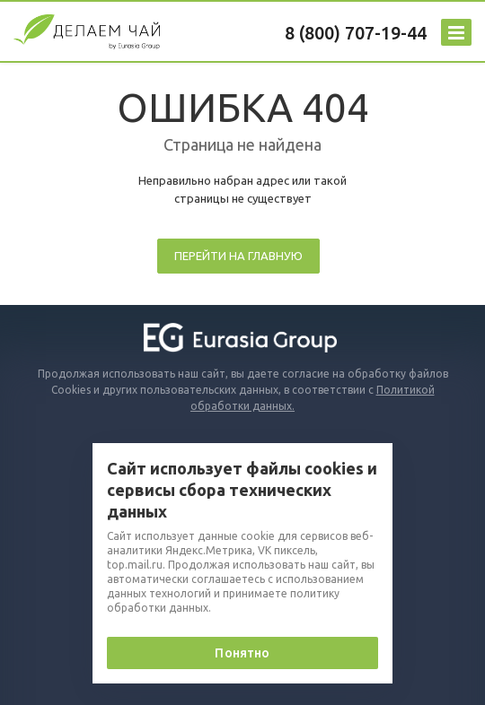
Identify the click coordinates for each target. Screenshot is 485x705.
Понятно (242, 653)
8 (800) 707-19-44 (356, 32)
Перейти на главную (238, 255)
